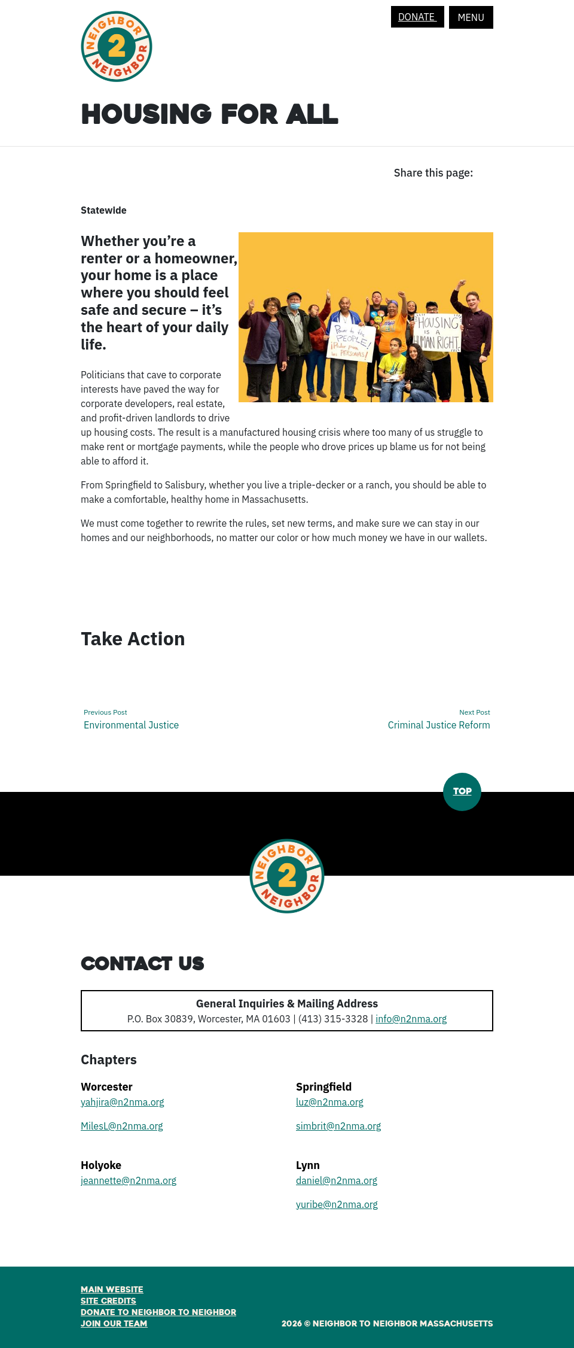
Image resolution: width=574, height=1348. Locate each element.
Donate (417, 17)
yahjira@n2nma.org (122, 1102)
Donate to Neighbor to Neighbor (158, 1312)
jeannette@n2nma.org (128, 1180)
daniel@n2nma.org (336, 1180)
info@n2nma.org (411, 1019)
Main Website (112, 1290)
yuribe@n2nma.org (337, 1204)
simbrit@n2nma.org (338, 1126)
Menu (471, 17)
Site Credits (108, 1301)
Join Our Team (114, 1324)
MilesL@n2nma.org (122, 1126)
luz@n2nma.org (330, 1102)
